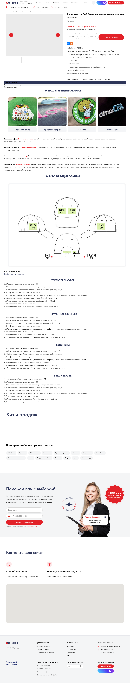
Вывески (65, 3)
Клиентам (74, 3)
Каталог (56, 3)
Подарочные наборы (45, 458)
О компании (71, 650)
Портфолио (71, 653)
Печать (38, 3)
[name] (24, 510)
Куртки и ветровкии (63, 453)
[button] (116, 2)
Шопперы (78, 453)
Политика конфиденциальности (47, 673)
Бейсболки (16, 12)
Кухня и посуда (89, 458)
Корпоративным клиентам (46, 653)
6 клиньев (25, 12)
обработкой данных (32, 527)
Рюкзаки (59, 458)
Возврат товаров (43, 650)
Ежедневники (90, 453)
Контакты (85, 3)
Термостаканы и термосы (16, 458)
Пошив (47, 3)
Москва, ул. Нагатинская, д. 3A (64, 572)
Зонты (31, 458)
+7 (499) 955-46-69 (61, 7)
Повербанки (103, 453)
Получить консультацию (24, 523)
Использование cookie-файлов (47, 676)
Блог (68, 656)
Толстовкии (48, 453)
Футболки (23, 453)
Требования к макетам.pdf (14, 274)
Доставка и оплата (43, 647)
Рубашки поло (35, 453)
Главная (8, 12)
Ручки (77, 458)
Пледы (69, 458)
